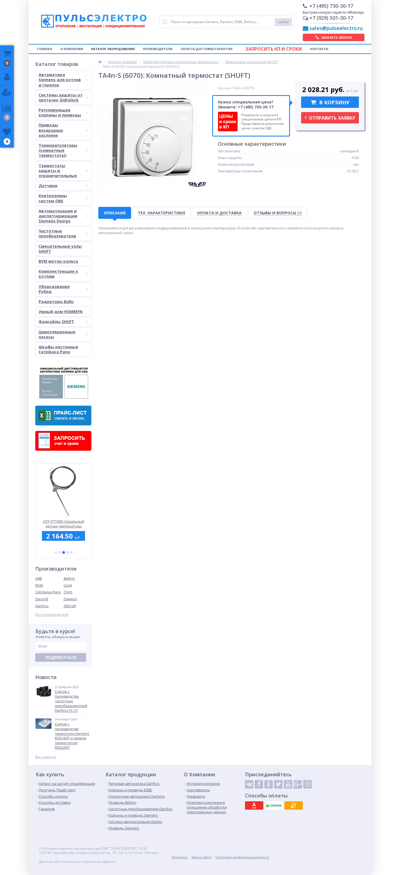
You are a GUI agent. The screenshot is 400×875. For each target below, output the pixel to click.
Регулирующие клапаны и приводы (63, 112)
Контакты (319, 49)
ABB (38, 578)
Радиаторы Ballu (56, 301)
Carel (68, 585)
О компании (71, 49)
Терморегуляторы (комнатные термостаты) (63, 150)
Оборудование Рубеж (63, 289)
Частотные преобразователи (63, 233)
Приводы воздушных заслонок (63, 130)
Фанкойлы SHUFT (63, 321)
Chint (68, 591)
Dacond (41, 598)
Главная (44, 49)
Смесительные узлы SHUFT (60, 249)
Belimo (69, 578)
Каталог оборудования (113, 49)
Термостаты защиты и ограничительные (63, 170)
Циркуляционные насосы (63, 334)
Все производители (52, 614)
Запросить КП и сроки (273, 49)
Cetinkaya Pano (48, 591)
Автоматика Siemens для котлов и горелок (63, 79)
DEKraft (70, 605)
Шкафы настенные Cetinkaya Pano (58, 349)
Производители (157, 49)
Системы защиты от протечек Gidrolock (63, 97)
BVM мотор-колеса (58, 261)
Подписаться (61, 657)
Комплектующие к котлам (63, 274)
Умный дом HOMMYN (60, 311)
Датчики (63, 185)
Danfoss (42, 605)
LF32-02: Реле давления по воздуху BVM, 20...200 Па (63, 523)
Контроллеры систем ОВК (63, 198)
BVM (39, 585)
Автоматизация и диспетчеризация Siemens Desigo (63, 216)
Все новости (45, 757)
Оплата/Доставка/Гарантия (206, 49)
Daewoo (70, 598)
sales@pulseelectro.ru (336, 28)
